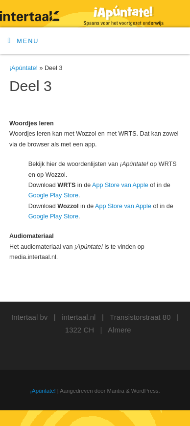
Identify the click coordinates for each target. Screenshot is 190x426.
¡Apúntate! (23, 68)
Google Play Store (53, 195)
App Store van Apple (120, 185)
